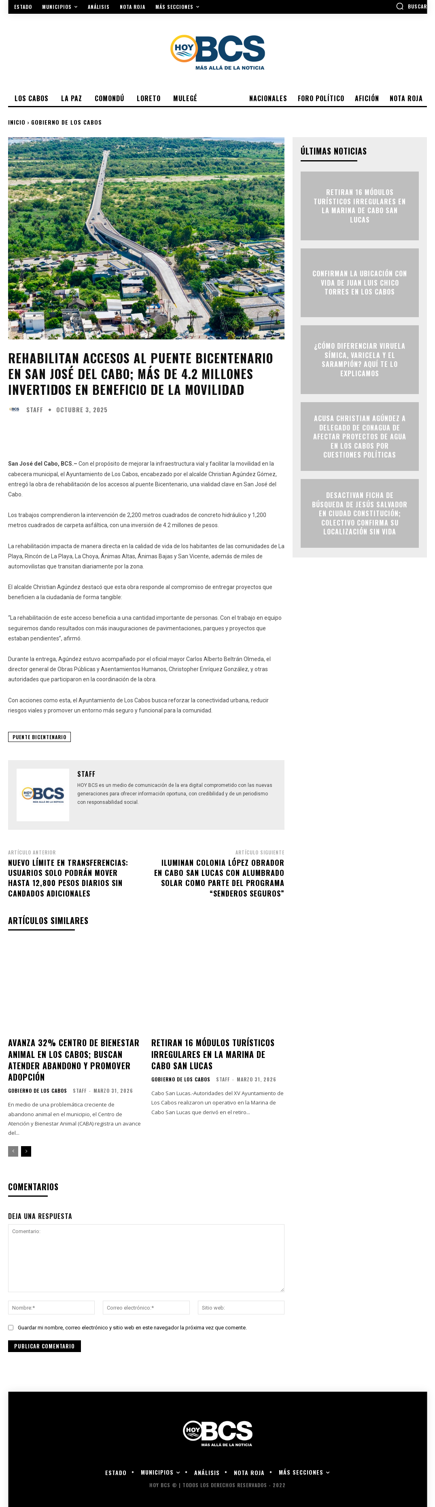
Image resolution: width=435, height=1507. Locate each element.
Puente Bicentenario (39, 736)
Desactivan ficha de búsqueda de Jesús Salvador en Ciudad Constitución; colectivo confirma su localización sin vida (359, 513)
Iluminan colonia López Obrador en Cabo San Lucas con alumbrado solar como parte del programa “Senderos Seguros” (219, 878)
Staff (34, 410)
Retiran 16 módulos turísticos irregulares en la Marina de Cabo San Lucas (215, 1051)
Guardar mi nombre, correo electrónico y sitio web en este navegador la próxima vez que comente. (132, 1323)
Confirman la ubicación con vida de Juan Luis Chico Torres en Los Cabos (359, 283)
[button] (411, 6)
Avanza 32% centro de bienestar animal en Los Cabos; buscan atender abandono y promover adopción (70, 1057)
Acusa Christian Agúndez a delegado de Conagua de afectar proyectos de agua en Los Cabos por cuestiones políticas (359, 436)
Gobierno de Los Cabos (66, 122)
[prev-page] (13, 1146)
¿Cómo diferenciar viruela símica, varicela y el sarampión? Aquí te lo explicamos (359, 359)
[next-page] (26, 1146)
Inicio (16, 122)
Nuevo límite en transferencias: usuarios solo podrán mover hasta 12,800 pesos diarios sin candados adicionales (68, 878)
